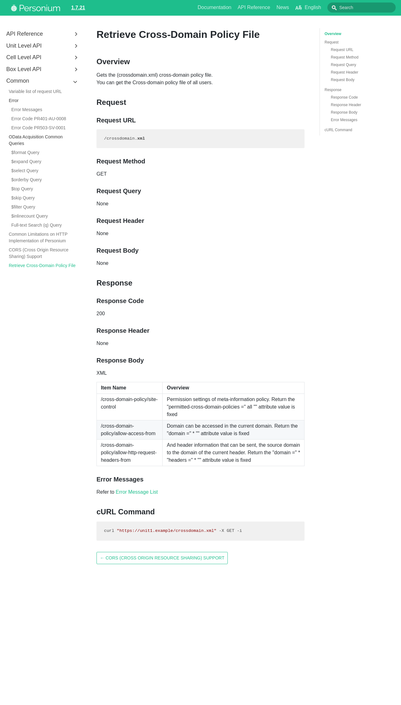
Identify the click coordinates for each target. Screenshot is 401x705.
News (297, 7)
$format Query (25, 152)
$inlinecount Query (29, 216)
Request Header (344, 72)
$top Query (22, 188)
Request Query (343, 65)
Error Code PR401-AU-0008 (38, 118)
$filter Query (23, 206)
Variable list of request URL (35, 91)
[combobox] (368, 8)
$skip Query (23, 197)
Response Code (344, 97)
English (322, 7)
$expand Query (26, 161)
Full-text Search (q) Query (36, 225)
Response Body (344, 112)
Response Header (346, 105)
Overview (333, 34)
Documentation (229, 7)
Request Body (342, 80)
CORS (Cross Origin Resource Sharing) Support (39, 253)
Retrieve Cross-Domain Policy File (42, 265)
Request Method (344, 57)
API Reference (268, 7)
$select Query (24, 170)
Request (332, 42)
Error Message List (137, 492)
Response (333, 90)
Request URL (342, 50)
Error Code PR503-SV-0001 (38, 127)
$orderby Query (26, 179)
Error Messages (26, 109)
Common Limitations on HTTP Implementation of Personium (38, 237)
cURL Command (338, 130)
